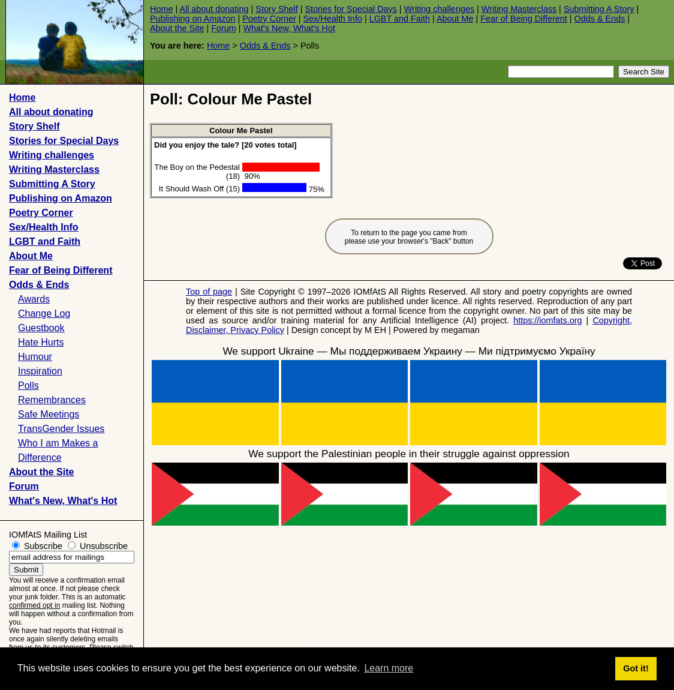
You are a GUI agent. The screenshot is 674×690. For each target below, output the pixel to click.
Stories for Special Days (351, 9)
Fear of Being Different (523, 18)
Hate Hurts (41, 342)
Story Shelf (276, 9)
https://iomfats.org (547, 320)
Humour (35, 357)
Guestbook (41, 328)
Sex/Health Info (332, 18)
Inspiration (40, 371)
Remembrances (52, 400)
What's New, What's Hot (289, 28)
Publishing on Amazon (192, 18)
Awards (34, 299)
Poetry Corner (269, 18)
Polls (28, 385)
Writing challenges (439, 9)
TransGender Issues (61, 429)
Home (161, 9)
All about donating (213, 9)
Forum (223, 28)
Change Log (44, 313)
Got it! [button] (635, 668)
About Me (455, 18)
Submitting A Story (599, 9)
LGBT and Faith (399, 18)
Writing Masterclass (519, 9)
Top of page (209, 291)
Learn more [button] (388, 668)
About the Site (177, 28)
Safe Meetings (48, 414)
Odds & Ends (599, 18)
